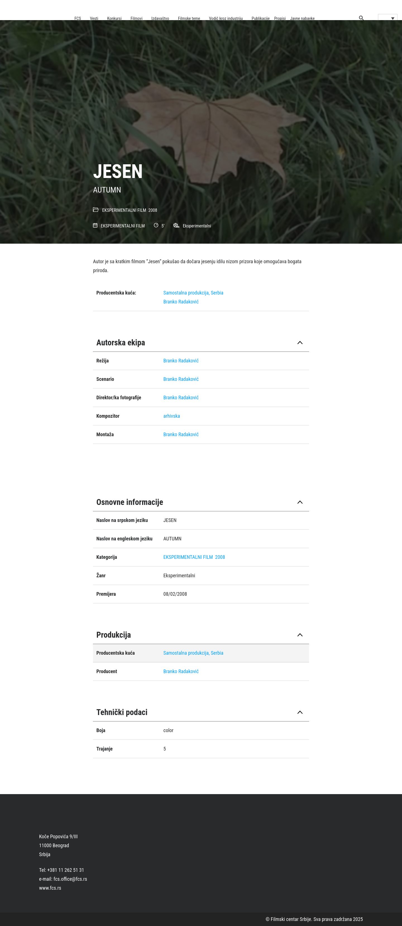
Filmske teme (189, 18)
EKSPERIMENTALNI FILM (124, 210)
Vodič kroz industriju (226, 18)
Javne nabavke (302, 18)
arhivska (171, 416)
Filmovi (137, 18)
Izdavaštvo (160, 18)
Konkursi (114, 18)
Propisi (280, 18)
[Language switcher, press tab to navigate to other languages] (388, 18)
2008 (153, 210)
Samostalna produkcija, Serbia (193, 293)
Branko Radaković (180, 302)
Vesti (94, 18)
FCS (78, 18)
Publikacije (261, 18)
